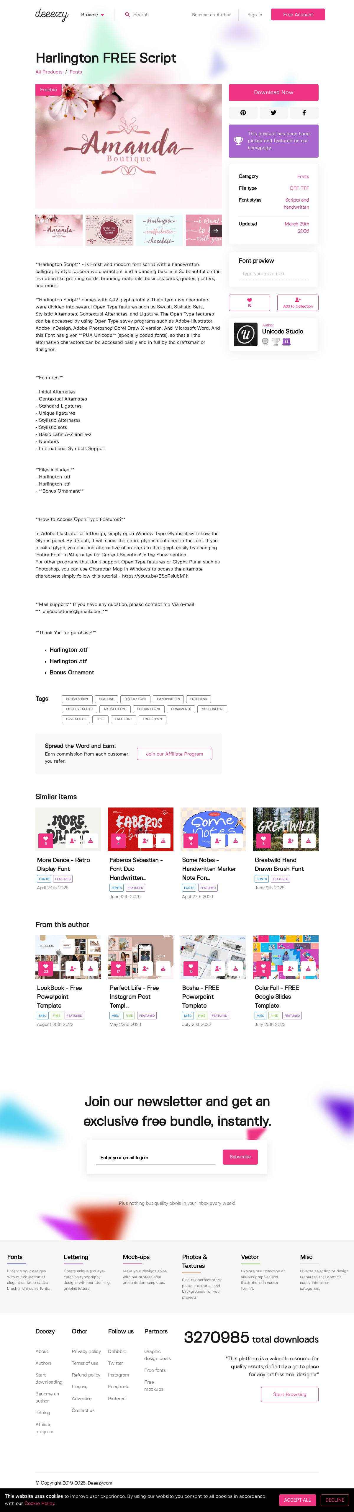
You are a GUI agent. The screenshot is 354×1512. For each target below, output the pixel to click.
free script (153, 719)
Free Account (298, 15)
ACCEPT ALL (297, 1500)
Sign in (255, 15)
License (80, 1387)
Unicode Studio (282, 332)
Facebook (118, 1387)
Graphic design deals (157, 1355)
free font (123, 719)
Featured (63, 879)
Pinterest (117, 1399)
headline (106, 699)
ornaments (181, 709)
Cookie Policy (39, 1503)
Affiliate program (44, 1428)
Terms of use (85, 1363)
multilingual (212, 709)
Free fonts (154, 1371)
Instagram (118, 1375)
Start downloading (49, 1379)
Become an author (47, 1398)
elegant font (148, 709)
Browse (97, 15)
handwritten (168, 699)
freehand (198, 699)
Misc (43, 1015)
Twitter (115, 1363)
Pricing (42, 1413)
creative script (79, 709)
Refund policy (86, 1375)
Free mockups (153, 1386)
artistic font (115, 709)
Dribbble (117, 1352)
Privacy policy (86, 1352)
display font (135, 699)
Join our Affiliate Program (171, 754)
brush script (77, 699)
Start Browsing (290, 1395)
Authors (43, 1363)
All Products (49, 72)
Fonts (76, 72)
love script (76, 719)
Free (56, 1015)
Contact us (83, 1411)
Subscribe (236, 1157)
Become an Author (215, 15)
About (41, 1352)
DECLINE (335, 1500)
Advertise (82, 1399)
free (100, 719)
